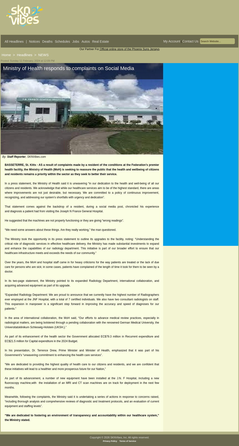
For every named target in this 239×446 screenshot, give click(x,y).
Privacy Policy (110, 441)
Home (6, 55)
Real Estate (100, 41)
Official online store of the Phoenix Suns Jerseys (129, 49)
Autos (85, 41)
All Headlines (14, 41)
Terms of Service (128, 441)
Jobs (75, 41)
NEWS (43, 55)
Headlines (24, 55)
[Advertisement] (200, 108)
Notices (34, 41)
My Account (171, 41)
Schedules (62, 41)
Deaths (47, 41)
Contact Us (190, 41)
